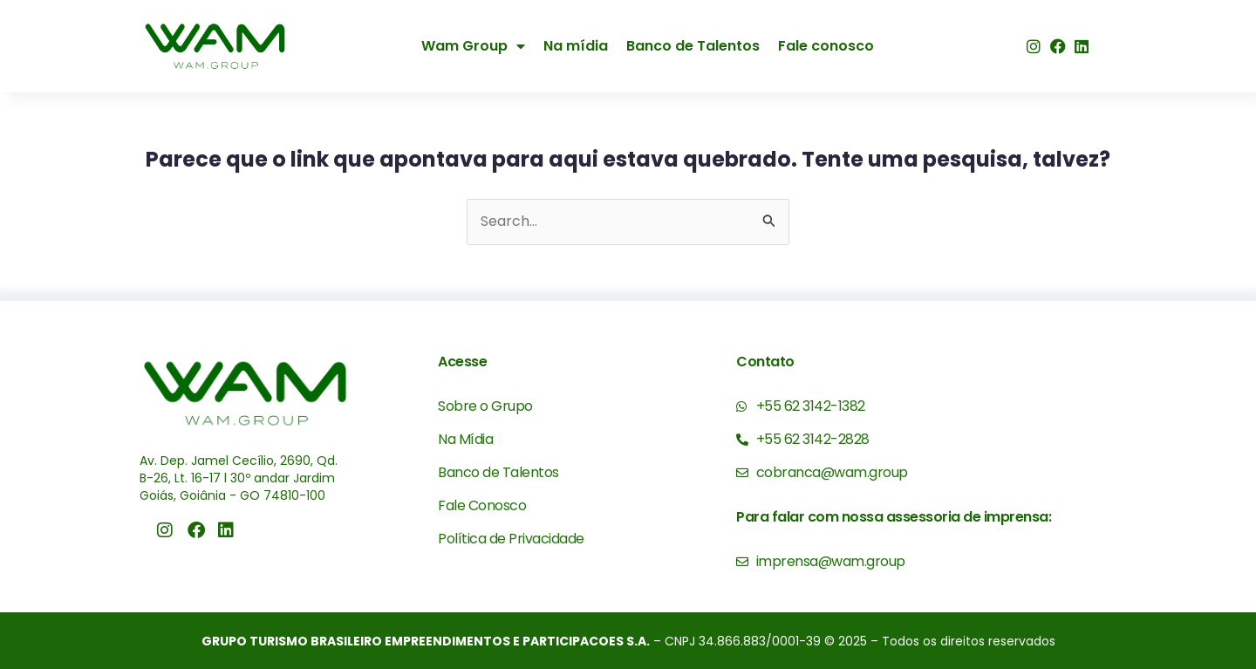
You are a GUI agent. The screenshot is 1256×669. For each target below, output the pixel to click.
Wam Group (473, 46)
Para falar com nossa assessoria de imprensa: (893, 517)
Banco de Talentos (693, 46)
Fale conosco (826, 46)
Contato (765, 362)
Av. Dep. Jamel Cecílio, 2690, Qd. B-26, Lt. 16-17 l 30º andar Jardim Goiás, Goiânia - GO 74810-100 (239, 477)
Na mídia (575, 46)
